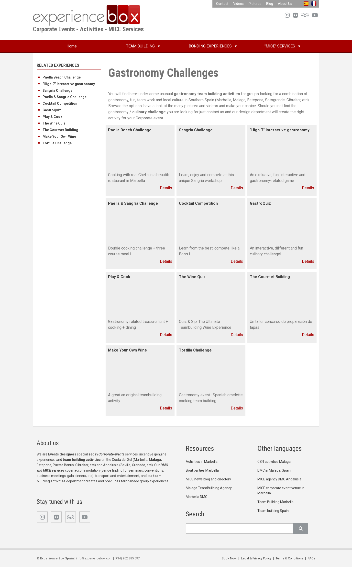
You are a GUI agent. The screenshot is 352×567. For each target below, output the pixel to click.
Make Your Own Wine (59, 136)
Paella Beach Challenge (62, 77)
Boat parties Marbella (202, 470)
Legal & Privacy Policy (256, 558)
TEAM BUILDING (140, 46)
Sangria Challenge (57, 90)
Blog (269, 4)
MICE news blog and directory (208, 479)
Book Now (229, 558)
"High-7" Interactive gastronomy (69, 84)
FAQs (311, 558)
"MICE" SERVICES (279, 46)
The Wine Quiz (54, 123)
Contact (222, 4)
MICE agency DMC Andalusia (279, 479)
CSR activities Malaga (274, 462)
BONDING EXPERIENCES (210, 46)
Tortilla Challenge (57, 143)
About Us (285, 4)
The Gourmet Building (60, 130)
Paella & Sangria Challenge (65, 97)
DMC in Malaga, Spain (274, 470)
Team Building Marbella (275, 502)
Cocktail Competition (60, 103)
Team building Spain (273, 511)
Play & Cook (52, 117)
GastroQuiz (52, 110)
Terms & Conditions (289, 558)
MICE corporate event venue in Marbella (280, 490)
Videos (238, 4)
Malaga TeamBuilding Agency (209, 488)
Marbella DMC (196, 497)
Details (166, 188)
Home (71, 46)
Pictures (255, 4)
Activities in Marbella (202, 462)
